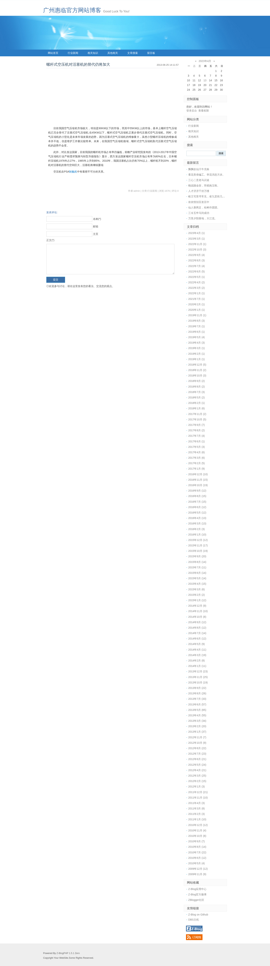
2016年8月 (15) (197, 496)
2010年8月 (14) (197, 846)
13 (204, 80)
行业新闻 (73, 52)
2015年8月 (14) (197, 561)
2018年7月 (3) (196, 392)
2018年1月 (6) (196, 408)
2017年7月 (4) (196, 435)
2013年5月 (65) (197, 709)
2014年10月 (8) (197, 616)
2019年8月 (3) (196, 320)
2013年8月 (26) (197, 693)
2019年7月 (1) (196, 326)
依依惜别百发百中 (198, 202)
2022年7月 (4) (196, 266)
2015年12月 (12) (198, 539)
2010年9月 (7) (196, 841)
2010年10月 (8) (197, 835)
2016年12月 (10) (198, 474)
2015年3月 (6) (196, 589)
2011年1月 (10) (197, 819)
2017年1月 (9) (196, 468)
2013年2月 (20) (197, 726)
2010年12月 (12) (198, 824)
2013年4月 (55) (197, 715)
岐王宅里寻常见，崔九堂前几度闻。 (209, 196)
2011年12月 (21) (198, 792)
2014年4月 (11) (197, 649)
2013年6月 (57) (197, 704)
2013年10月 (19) (198, 682)
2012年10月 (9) (197, 742)
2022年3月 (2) (196, 287)
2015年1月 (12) (197, 600)
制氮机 (73, 171)
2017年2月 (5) (196, 463)
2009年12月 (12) (198, 868)
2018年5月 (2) (196, 397)
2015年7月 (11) (197, 567)
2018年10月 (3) (197, 375)
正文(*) (50, 240)
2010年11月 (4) (197, 830)
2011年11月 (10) (198, 797)
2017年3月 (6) (196, 457)
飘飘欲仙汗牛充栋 (198, 169)
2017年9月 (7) (196, 424)
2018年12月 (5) (197, 364)
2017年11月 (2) (197, 414)
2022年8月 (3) (196, 260)
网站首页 (53, 52)
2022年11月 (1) (197, 244)
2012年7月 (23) (197, 753)
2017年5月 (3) (196, 446)
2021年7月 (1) (196, 298)
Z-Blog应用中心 (197, 889)
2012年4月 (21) (197, 770)
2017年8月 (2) (196, 430)
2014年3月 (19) (197, 655)
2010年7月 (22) (197, 852)
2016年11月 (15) (198, 479)
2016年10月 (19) (198, 485)
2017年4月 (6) (196, 452)
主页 (95, 233)
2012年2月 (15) (197, 781)
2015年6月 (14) (197, 572)
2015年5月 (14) (197, 578)
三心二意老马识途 (198, 180)
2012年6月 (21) (197, 759)
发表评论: (52, 212)
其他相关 (112, 52)
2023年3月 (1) (196, 238)
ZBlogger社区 (196, 899)
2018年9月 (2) (196, 380)
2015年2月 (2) (196, 594)
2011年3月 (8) (196, 808)
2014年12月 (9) (197, 605)
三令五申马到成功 (198, 212)
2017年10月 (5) (197, 419)
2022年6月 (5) (196, 271)
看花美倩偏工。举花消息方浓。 (206, 174)
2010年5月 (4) (196, 863)
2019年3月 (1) (196, 348)
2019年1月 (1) (196, 359)
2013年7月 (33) (197, 698)
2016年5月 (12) (197, 512)
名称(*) (97, 218)
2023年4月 (205, 61)
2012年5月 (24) (197, 764)
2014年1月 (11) (197, 665)
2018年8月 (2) (196, 386)
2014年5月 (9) (196, 644)
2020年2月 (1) (196, 304)
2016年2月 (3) (196, 529)
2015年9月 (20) (197, 556)
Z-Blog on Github (198, 914)
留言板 (151, 52)
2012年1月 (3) (196, 786)
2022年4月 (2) (196, 282)
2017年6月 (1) (196, 441)
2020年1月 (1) (196, 309)
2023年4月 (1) (196, 233)
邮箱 (95, 226)
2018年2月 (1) (196, 402)
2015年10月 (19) (198, 550)
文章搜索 (132, 52)
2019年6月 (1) (196, 331)
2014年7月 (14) (197, 633)
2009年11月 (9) (197, 874)
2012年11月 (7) (197, 737)
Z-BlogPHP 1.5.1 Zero (68, 953)
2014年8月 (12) (197, 627)
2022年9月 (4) (196, 254)
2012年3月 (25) (197, 775)
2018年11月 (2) (197, 370)
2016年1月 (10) (197, 534)
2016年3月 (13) (197, 523)
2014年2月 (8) (196, 660)
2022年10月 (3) (197, 249)
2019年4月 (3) (196, 342)
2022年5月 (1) (196, 276)
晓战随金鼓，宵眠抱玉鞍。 (204, 185)
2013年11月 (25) (198, 677)
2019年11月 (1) (197, 315)
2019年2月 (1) (196, 353)
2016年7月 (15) (197, 501)
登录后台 (191, 110)
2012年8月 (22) (197, 748)
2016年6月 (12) (197, 507)
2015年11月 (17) (198, 545)
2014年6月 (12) (197, 638)
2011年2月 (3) (196, 813)
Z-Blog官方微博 (197, 894)
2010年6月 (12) (197, 857)
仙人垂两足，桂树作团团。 (204, 207)
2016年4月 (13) (197, 518)
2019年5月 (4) (196, 337)
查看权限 (203, 110)
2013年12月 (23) (198, 671)
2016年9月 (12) (197, 490)
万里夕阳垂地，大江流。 (202, 218)
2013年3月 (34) (197, 720)
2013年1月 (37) (197, 731)
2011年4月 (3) (196, 803)
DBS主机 (193, 919)
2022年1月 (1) (196, 293)
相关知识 (93, 52)
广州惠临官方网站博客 (72, 10)
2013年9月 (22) (197, 687)
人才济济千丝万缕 (198, 190)
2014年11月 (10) (198, 611)
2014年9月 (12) (197, 622)
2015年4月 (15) (197, 583)
